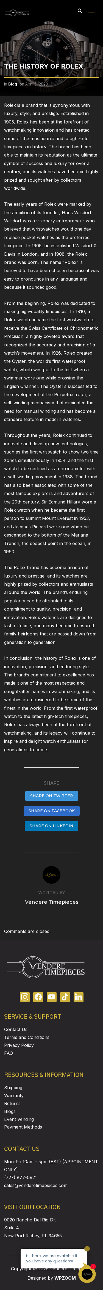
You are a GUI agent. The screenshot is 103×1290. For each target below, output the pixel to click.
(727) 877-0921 (20, 1177)
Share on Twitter (51, 795)
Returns (12, 1103)
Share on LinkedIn (51, 825)
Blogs (10, 1111)
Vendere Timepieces (51, 902)
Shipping (13, 1087)
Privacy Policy (19, 1045)
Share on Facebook (52, 810)
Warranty (14, 1095)
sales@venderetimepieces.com (36, 1185)
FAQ (8, 1053)
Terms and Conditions (26, 1037)
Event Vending (19, 1119)
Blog (12, 84)
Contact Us (15, 1029)
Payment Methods (23, 1127)
